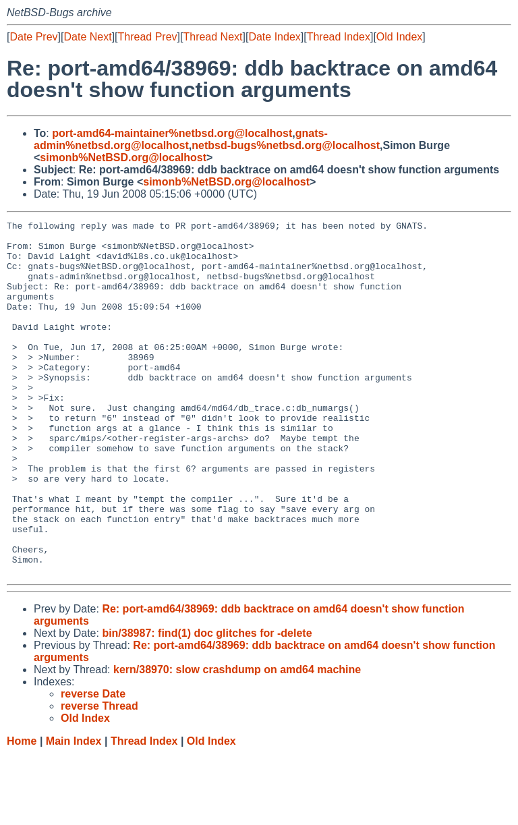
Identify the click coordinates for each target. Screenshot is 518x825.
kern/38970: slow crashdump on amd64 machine (237, 740)
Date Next (87, 36)
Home (21, 812)
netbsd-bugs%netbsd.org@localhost (286, 145)
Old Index (399, 36)
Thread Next (212, 36)
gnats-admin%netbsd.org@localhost (181, 139)
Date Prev (33, 36)
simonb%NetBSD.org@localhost (123, 157)
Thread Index (338, 36)
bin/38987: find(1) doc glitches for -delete (207, 704)
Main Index (74, 812)
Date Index (274, 36)
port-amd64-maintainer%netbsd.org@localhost (172, 133)
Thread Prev (147, 36)
